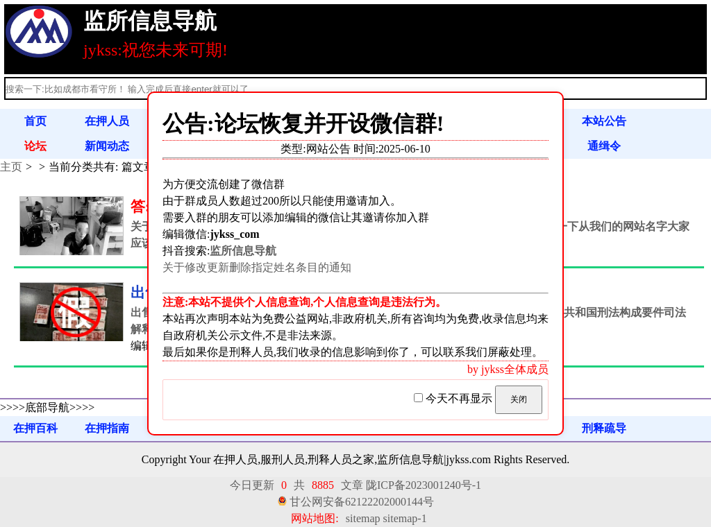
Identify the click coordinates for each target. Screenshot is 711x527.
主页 (11, 167)
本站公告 (604, 121)
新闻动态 (107, 146)
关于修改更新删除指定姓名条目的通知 (256, 267)
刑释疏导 (604, 428)
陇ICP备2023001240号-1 (423, 485)
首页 (35, 121)
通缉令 (604, 146)
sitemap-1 (405, 518)
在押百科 (35, 428)
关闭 (518, 399)
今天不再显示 (454, 398)
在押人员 (107, 121)
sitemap (363, 518)
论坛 (35, 146)
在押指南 (107, 428)
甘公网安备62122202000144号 (362, 502)
